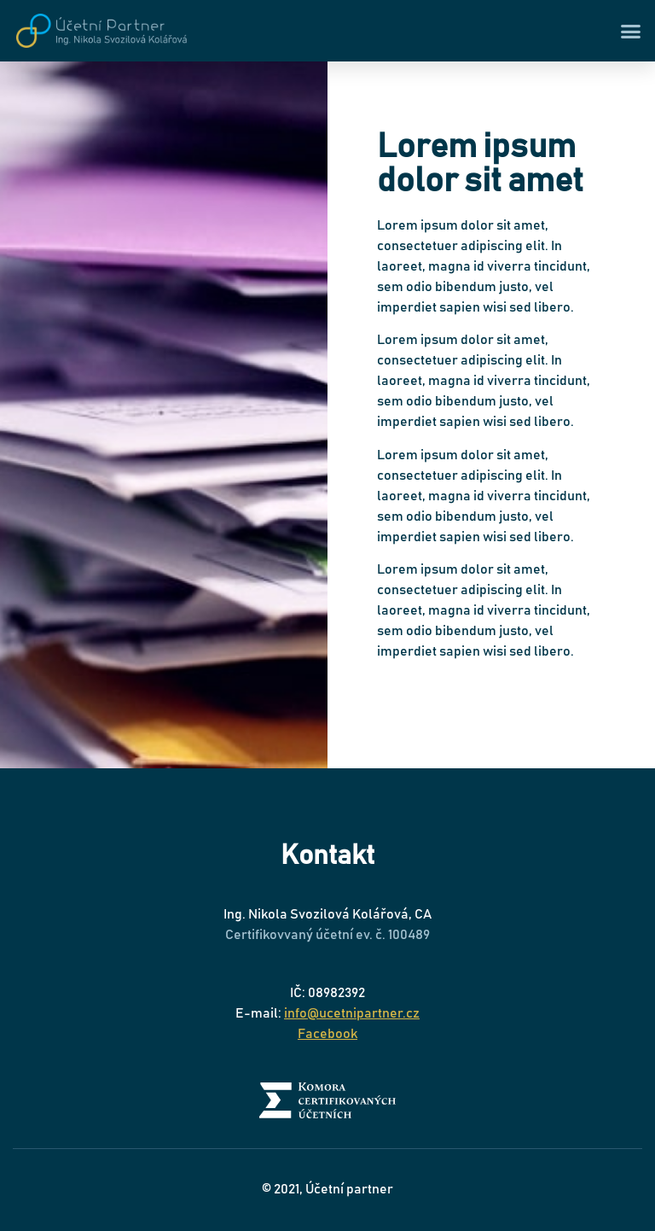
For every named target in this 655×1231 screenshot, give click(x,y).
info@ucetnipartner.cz (352, 1013)
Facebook (327, 1034)
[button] (631, 31)
